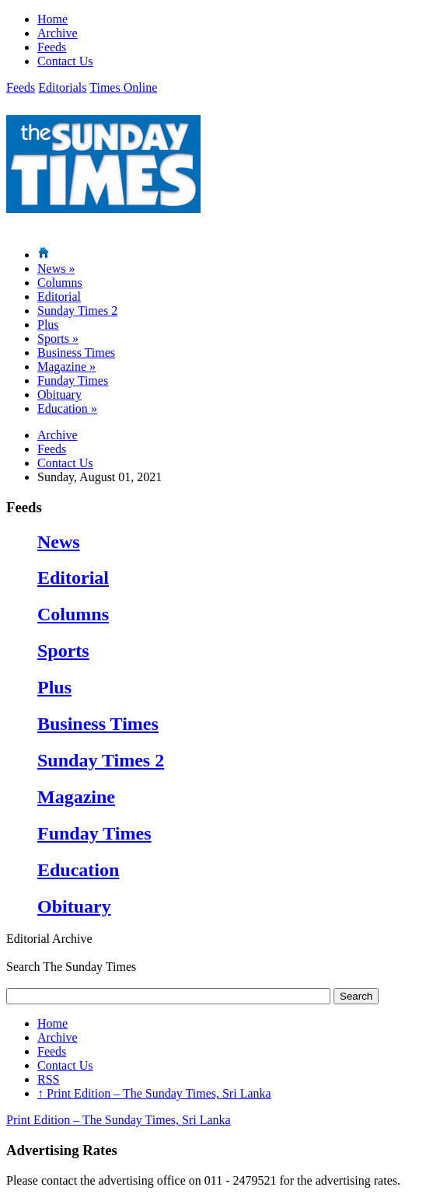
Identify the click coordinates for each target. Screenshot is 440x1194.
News (56, 268)
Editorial (59, 296)
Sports (58, 338)
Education (67, 408)
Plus (48, 324)
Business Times (76, 352)
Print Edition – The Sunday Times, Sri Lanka (154, 1093)
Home (52, 19)
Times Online (123, 87)
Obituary (59, 394)
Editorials (62, 87)
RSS (48, 1079)
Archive (57, 33)
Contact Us (65, 61)
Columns (59, 282)
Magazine (66, 366)
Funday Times (72, 380)
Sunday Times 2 (77, 310)
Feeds (51, 47)
